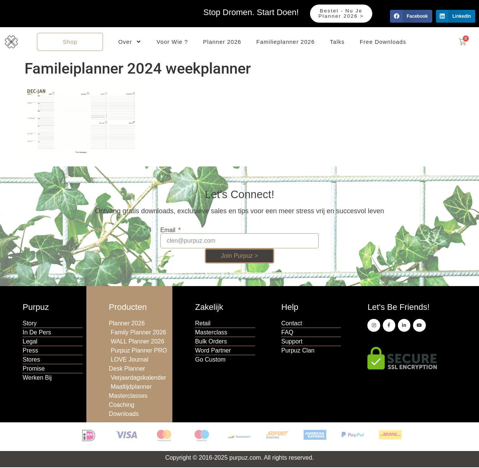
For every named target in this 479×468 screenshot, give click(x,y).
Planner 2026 (222, 42)
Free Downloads (383, 42)
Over (129, 42)
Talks (337, 42)
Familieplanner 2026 (285, 42)
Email (168, 231)
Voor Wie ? (172, 42)
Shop (70, 42)
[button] (411, 16)
